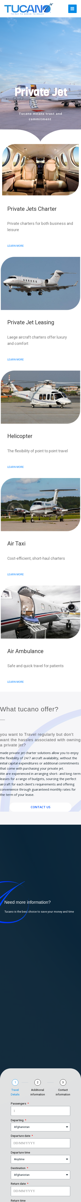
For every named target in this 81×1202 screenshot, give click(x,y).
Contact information (63, 1092)
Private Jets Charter (32, 209)
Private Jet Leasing (30, 322)
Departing (17, 1120)
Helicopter (19, 436)
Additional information (37, 1092)
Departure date (21, 1135)
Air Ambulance (25, 651)
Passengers (19, 1103)
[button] (15, 246)
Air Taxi (16, 543)
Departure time (20, 1152)
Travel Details (15, 1092)
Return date (18, 1183)
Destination (18, 1168)
